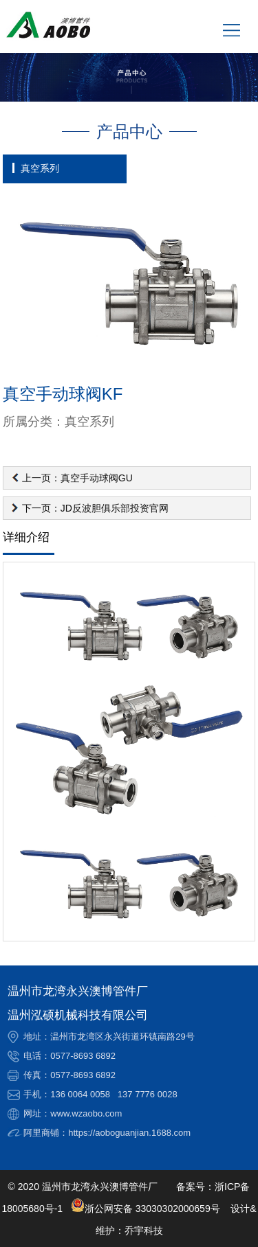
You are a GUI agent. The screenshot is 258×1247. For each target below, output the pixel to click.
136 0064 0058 (80, 1094)
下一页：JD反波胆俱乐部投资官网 (95, 508)
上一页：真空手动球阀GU (77, 477)
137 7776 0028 (148, 1094)
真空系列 (40, 168)
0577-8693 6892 (83, 1056)
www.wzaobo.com (86, 1113)
